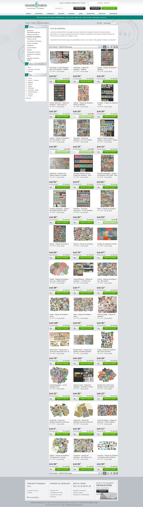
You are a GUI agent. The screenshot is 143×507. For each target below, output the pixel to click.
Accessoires (39, 13)
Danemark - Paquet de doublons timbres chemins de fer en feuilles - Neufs (83, 422)
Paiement (53, 497)
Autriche (30, 96)
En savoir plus (99, 493)
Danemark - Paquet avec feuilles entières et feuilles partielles (58, 175)
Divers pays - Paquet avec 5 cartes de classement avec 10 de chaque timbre (59, 351)
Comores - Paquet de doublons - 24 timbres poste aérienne (107, 456)
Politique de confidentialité (81, 494)
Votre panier (95, 8)
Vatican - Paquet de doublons (83, 244)
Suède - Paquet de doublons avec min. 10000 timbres (59, 280)
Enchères (71, 13)
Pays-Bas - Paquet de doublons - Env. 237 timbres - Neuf (83, 140)
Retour (101, 47)
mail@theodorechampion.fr (74, 505)
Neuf (29, 67)
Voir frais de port (53, 78)
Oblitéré (30, 71)
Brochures (102, 13)
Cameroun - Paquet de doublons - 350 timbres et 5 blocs (82, 457)
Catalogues (50, 13)
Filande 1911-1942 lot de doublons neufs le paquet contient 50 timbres (105, 386)
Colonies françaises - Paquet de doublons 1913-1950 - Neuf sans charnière (107, 175)
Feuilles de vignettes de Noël (106, 244)
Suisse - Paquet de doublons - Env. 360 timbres (107, 280)
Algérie (30, 86)
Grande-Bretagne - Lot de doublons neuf (58, 386)
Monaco (30, 84)
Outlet (80, 13)
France (30, 78)
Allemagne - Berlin (33, 90)
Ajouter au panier (63, 81)
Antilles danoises (33, 92)
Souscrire (103, 491)
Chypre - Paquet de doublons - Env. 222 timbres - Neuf (60, 139)
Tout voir (28, 98)
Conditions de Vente (56, 492)
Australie (30, 94)
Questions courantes (79, 490)
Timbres (28, 13)
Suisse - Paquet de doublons (59, 244)
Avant (114, 47)
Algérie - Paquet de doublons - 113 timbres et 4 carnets (60, 456)
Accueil (27, 23)
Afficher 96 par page (65, 47)
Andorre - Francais (33, 80)
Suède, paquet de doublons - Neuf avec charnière (106, 350)
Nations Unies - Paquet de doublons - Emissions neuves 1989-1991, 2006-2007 (83, 386)
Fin (117, 47)
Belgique (30, 82)
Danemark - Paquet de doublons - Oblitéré (80, 68)
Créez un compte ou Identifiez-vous (70, 3)
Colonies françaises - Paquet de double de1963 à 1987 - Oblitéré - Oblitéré (59, 210)
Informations (113, 13)
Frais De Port (54, 490)
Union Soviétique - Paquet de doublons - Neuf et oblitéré (107, 421)
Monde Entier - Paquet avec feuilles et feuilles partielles (82, 350)
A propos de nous (32, 490)
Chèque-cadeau (78, 492)
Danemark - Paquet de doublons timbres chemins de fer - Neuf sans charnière (59, 422)
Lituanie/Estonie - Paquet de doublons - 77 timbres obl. (82, 280)
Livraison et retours (56, 494)
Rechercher (80, 8)
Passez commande (110, 8)
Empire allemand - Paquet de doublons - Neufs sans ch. (59, 103)
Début (99, 47)
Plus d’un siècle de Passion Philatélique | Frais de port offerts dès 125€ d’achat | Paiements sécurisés (71, 17)
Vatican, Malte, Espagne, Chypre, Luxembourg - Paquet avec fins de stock (107, 140)
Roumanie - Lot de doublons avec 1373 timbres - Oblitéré (59, 68)
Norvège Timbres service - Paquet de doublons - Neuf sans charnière (82, 175)
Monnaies (61, 13)
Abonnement (91, 13)
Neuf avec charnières (34, 69)
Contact (83, 3)
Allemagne (31, 88)
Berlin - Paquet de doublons (106, 208)
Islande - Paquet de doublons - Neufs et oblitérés (83, 103)
